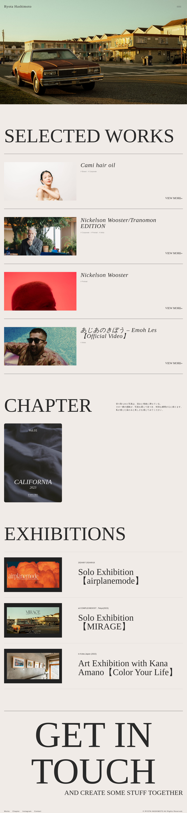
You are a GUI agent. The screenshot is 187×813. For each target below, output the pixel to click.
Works (7, 811)
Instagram (27, 811)
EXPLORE (33, 495)
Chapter (16, 811)
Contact (37, 811)
